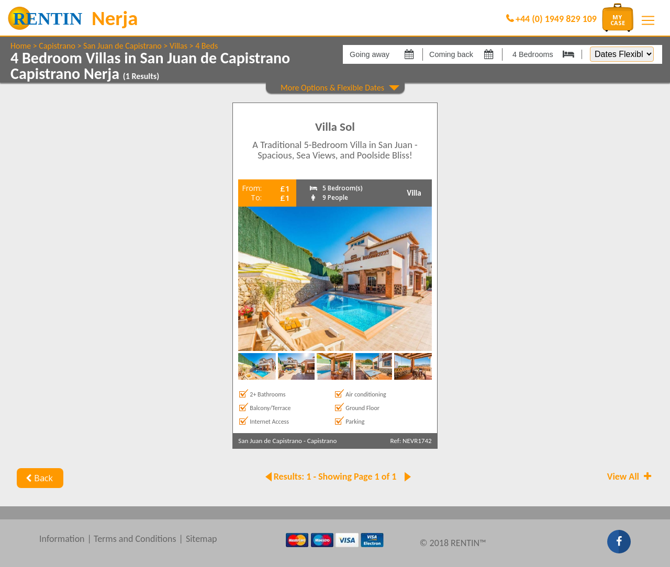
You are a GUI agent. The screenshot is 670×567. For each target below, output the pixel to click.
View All (630, 476)
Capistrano (57, 46)
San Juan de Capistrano (122, 46)
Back (38, 478)
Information (62, 539)
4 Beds (206, 46)
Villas (178, 46)
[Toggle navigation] (648, 20)
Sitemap (201, 539)
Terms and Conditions (135, 539)
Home (20, 46)
